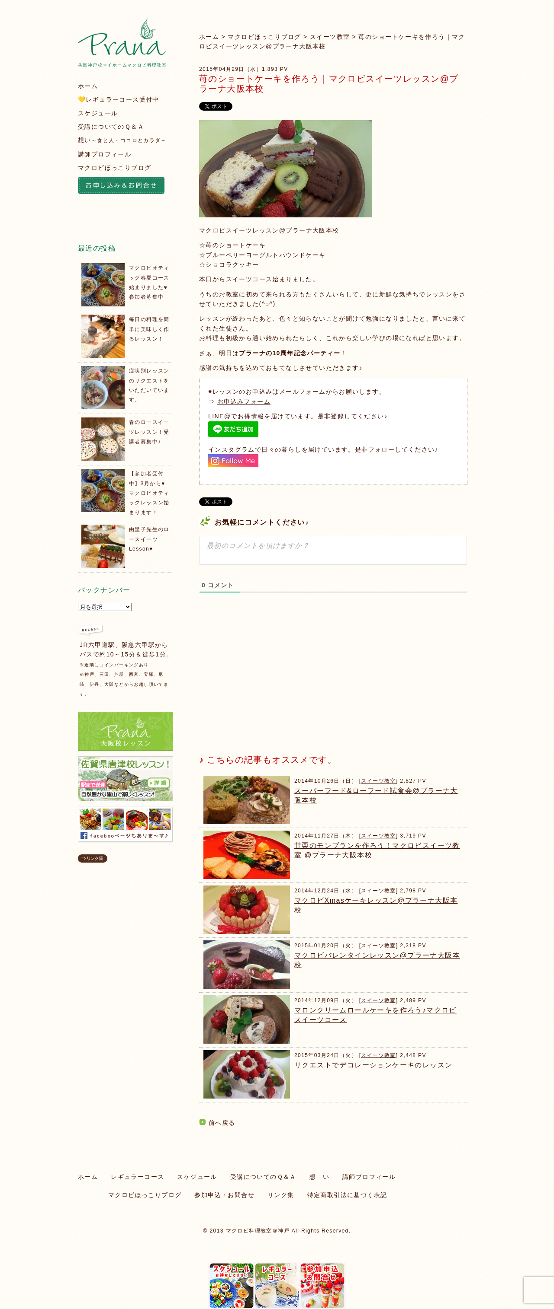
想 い (319, 1176)
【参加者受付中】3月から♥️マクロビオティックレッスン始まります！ (149, 493)
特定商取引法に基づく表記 (347, 1194)
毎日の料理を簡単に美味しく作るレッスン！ (149, 329)
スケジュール (98, 113)
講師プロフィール (104, 154)
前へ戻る (222, 1122)
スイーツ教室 (330, 36)
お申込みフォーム (244, 401)
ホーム (209, 36)
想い (122, 140)
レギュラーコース (137, 1176)
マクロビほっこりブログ (264, 36)
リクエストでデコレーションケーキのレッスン (373, 1065)
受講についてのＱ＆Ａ (111, 126)
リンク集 (280, 1194)
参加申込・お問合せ (224, 1194)
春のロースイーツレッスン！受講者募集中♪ (149, 432)
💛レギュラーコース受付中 (118, 99)
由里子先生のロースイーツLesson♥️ (149, 539)
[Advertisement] (264, 681)
